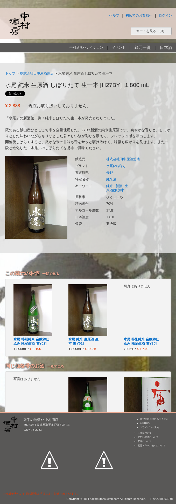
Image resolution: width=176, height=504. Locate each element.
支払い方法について (148, 437)
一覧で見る (50, 274)
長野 (109, 172)
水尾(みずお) (115, 166)
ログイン (165, 15)
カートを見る (151, 31)
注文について (145, 433)
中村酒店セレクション (86, 47)
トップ (10, 73)
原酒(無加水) (115, 190)
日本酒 (166, 47)
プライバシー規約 (149, 427)
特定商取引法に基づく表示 (154, 419)
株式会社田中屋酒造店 (37, 73)
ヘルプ (114, 15)
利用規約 (145, 423)
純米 (109, 186)
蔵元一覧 (142, 47)
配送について (145, 441)
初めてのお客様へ (138, 15)
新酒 (119, 186)
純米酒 (111, 179)
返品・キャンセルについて (152, 445)
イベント (118, 47)
